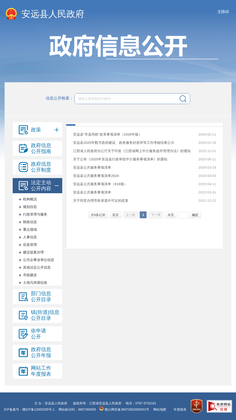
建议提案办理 (33, 252)
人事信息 (30, 237)
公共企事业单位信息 (38, 260)
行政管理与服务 (35, 214)
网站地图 (159, 409)
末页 (171, 215)
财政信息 (30, 222)
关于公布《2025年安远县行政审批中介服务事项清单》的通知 (120, 159)
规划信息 (30, 207)
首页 (115, 215)
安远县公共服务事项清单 (92, 167)
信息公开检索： (59, 98)
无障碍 (223, 12)
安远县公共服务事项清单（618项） (100, 184)
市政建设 (30, 275)
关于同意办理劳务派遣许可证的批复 (100, 200)
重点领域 (30, 229)
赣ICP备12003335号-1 (38, 409)
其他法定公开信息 (37, 267)
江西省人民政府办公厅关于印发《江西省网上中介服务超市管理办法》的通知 (132, 151)
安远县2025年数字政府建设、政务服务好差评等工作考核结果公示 (123, 143)
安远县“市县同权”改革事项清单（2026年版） (107, 134)
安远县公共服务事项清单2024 (96, 176)
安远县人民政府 (52, 14)
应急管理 (30, 245)
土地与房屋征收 (35, 282)
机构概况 (30, 199)
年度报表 (180, 409)
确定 (195, 215)
